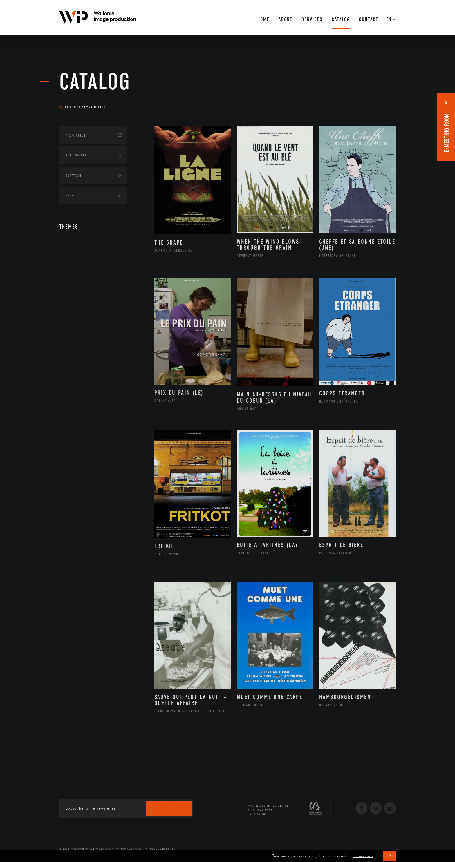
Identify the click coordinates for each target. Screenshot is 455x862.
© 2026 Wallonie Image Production (86, 848)
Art (68, 246)
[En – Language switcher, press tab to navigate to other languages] (389, 17)
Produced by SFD (163, 848)
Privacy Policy (132, 848)
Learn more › (363, 856)
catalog (95, 81)
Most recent (385, 102)
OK (389, 855)
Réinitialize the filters (82, 107)
